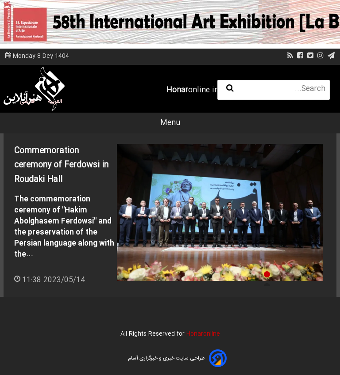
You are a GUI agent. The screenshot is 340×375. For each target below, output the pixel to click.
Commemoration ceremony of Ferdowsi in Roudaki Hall (61, 165)
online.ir (191, 90)
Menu (170, 123)
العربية (55, 101)
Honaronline (203, 334)
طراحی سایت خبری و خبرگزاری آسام (166, 358)
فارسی (27, 101)
